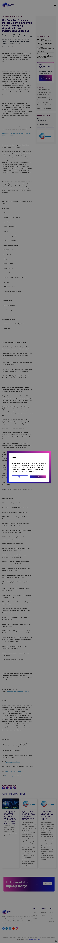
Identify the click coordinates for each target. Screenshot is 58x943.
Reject (19, 477)
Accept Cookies (38, 477)
